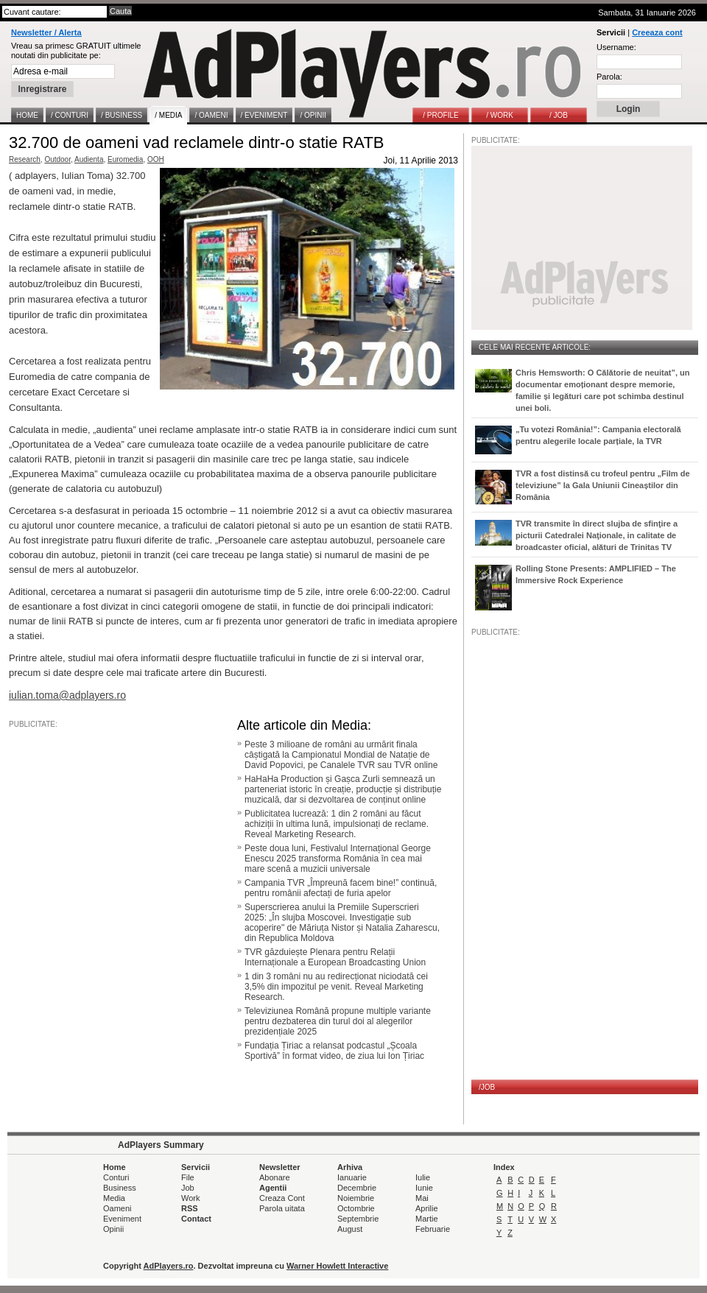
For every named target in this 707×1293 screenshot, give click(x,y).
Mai (422, 1198)
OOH (155, 159)
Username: (616, 47)
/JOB (487, 1087)
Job (187, 1187)
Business (119, 1187)
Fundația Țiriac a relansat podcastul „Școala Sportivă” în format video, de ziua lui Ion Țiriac (334, 1050)
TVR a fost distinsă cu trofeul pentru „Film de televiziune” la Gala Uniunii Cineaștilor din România (603, 485)
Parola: (609, 76)
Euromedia (125, 159)
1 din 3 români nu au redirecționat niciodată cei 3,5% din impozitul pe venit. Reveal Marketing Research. (336, 986)
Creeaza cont (657, 32)
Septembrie (358, 1218)
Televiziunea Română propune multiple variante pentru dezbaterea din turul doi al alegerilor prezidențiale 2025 (338, 1021)
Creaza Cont (282, 1198)
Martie (426, 1218)
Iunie (424, 1187)
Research (25, 159)
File (187, 1177)
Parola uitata (282, 1208)
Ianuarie (352, 1177)
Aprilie (426, 1208)
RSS (189, 1208)
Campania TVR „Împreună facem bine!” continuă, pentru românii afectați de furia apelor (341, 888)
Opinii (113, 1229)
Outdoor (57, 159)
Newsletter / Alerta (46, 32)
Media (114, 1198)
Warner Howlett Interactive (337, 1265)
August (349, 1229)
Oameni (117, 1208)
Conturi (116, 1177)
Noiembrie (355, 1198)
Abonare (274, 1177)
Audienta (88, 159)
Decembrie (356, 1187)
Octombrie (356, 1208)
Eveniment (122, 1218)
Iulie (422, 1177)
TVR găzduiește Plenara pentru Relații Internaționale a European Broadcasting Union (335, 957)
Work (190, 1198)
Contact (196, 1218)
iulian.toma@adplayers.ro (67, 695)
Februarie (432, 1229)
